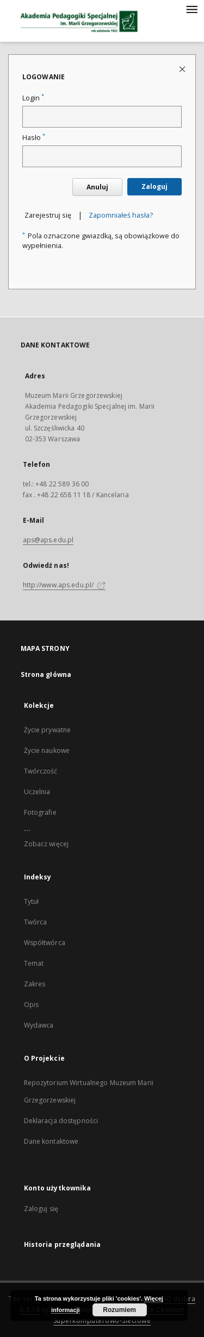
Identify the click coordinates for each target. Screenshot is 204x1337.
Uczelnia (37, 791)
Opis (31, 1004)
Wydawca (39, 1025)
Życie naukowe (47, 750)
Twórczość (41, 771)
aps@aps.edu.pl (48, 539)
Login (33, 98)
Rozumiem (119, 1310)
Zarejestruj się (47, 215)
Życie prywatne (47, 729)
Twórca (35, 922)
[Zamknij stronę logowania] (183, 69)
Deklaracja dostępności (61, 1120)
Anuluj (97, 187)
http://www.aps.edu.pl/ (64, 585)
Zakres (35, 984)
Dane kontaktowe (51, 1141)
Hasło (33, 137)
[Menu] (191, 8)
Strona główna (46, 674)
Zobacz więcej (46, 843)
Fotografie (40, 812)
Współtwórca (44, 942)
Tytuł (31, 901)
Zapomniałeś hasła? (121, 215)
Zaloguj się (41, 1208)
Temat (34, 963)
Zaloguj (154, 186)
